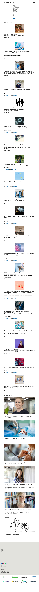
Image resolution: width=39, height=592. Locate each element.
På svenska (2, 559)
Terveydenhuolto (7, 467)
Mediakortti (2, 547)
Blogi (16, 18)
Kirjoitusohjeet (2, 550)
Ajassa (11, 22)
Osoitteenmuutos (3, 558)
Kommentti (7, 58)
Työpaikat (2, 551)
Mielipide (6, 397)
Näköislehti (2, 549)
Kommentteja (15, 39)
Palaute (2, 557)
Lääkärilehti (6, 22)
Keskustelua (7, 517)
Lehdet (1, 548)
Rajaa (14, 18)
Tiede (6, 421)
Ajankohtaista (7, 39)
